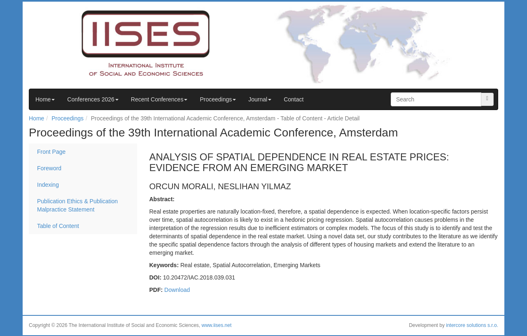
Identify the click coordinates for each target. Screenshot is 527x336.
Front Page (51, 151)
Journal (259, 99)
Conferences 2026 (92, 99)
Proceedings (218, 99)
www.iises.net (217, 325)
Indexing (48, 184)
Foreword (49, 168)
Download (177, 290)
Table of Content (58, 226)
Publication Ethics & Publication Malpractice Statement (77, 205)
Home (45, 99)
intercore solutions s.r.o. (472, 325)
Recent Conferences (159, 99)
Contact (293, 99)
